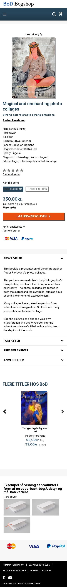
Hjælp (34, 570)
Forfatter (12, 340)
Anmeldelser (14, 360)
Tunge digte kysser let (35, 429)
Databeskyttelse (39, 565)
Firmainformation (13, 565)
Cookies (47, 570)
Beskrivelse (13, 258)
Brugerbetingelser (14, 570)
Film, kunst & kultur (14, 128)
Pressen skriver (16, 350)
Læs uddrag (32, 34)
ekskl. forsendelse (27, 203)
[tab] (33, 256)
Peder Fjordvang (14, 120)
